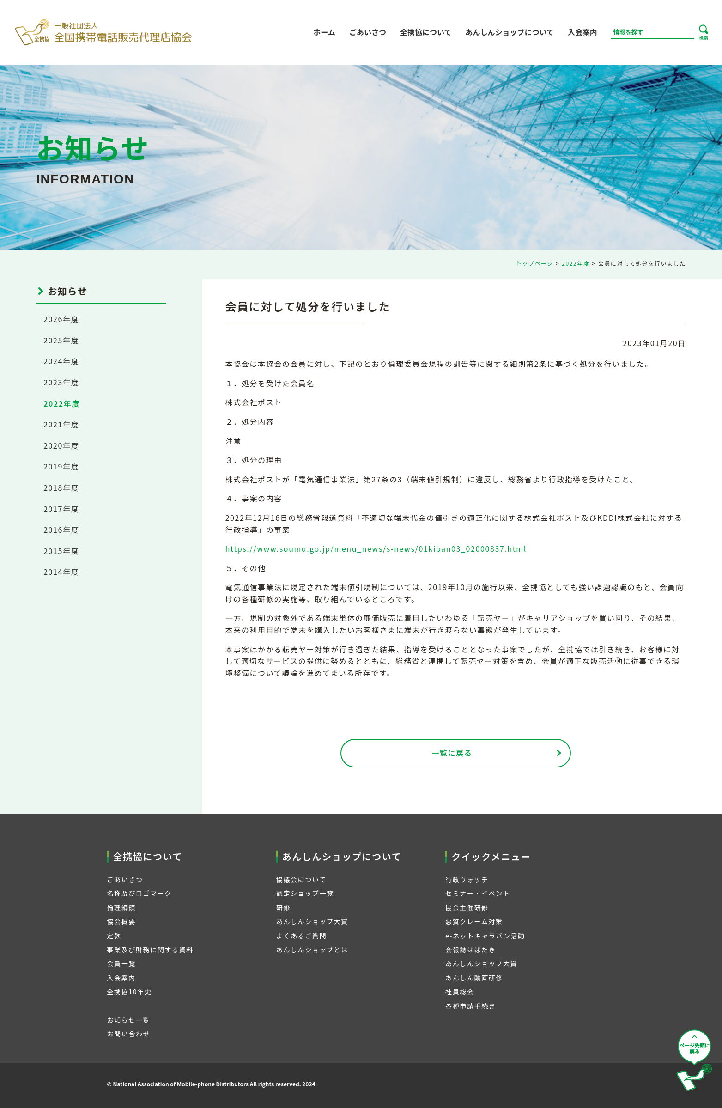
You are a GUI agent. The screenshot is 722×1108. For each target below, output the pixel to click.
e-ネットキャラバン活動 (485, 935)
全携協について (426, 31)
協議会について (301, 879)
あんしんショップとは (312, 949)
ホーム (324, 31)
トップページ (534, 263)
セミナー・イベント (477, 893)
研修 (283, 907)
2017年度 (61, 508)
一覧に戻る (451, 752)
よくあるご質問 (301, 935)
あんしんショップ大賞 (312, 921)
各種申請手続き (470, 1006)
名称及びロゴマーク (139, 893)
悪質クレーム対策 (474, 921)
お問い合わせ (129, 1033)
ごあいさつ (367, 31)
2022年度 (575, 263)
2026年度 (61, 318)
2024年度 (61, 360)
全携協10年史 (129, 991)
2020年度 (61, 445)
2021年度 (61, 424)
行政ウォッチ (467, 879)
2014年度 (61, 571)
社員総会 (459, 991)
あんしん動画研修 (474, 977)
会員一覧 (121, 963)
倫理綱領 (121, 907)
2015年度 (61, 550)
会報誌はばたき (470, 949)
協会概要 (121, 921)
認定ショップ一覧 (305, 893)
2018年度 (61, 487)
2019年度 (61, 466)
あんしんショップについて (509, 31)
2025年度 (61, 340)
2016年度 (61, 529)
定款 (114, 935)
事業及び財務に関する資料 (150, 949)
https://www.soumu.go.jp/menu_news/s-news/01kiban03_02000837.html (376, 548)
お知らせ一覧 (128, 1019)
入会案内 (582, 31)
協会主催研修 (467, 907)
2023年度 (61, 382)
